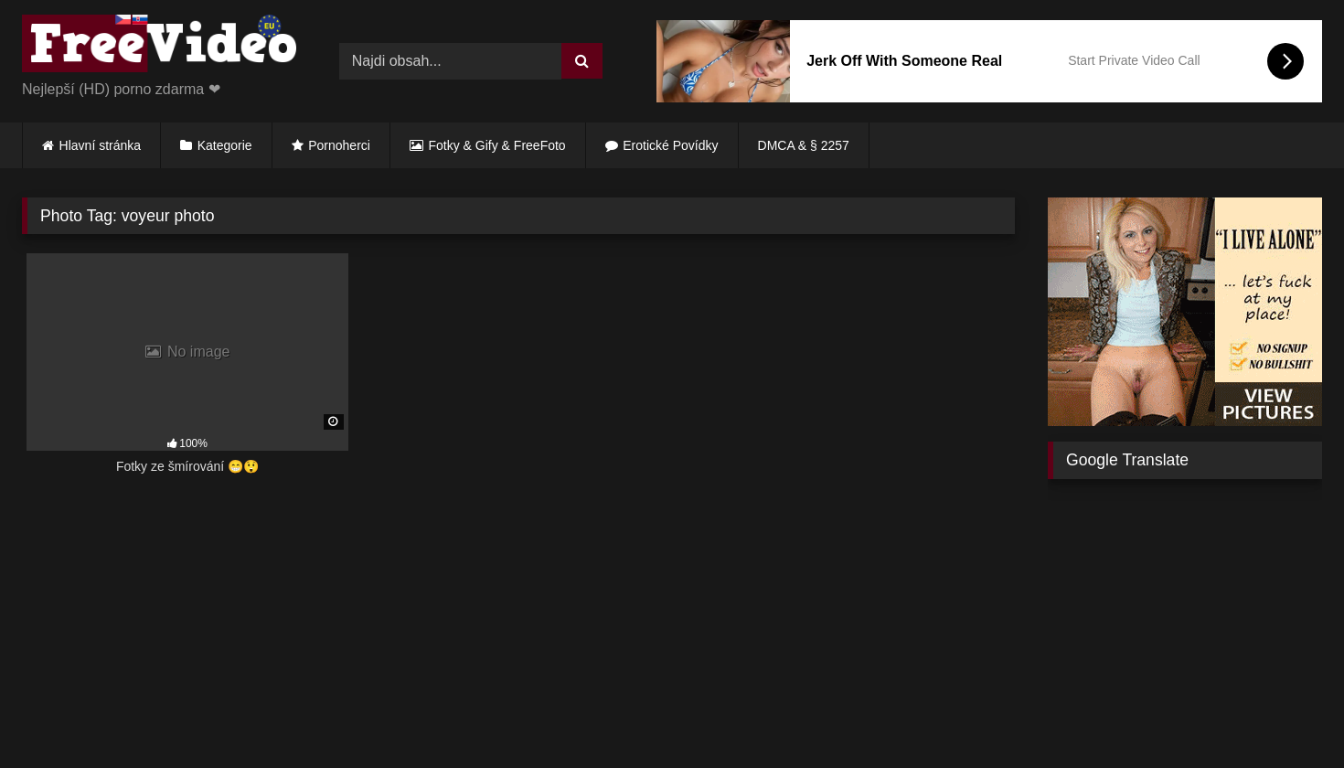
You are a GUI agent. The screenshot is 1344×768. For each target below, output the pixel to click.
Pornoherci (339, 145)
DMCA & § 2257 (803, 145)
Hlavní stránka (100, 145)
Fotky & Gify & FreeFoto (497, 145)
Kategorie (224, 145)
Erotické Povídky (670, 145)
